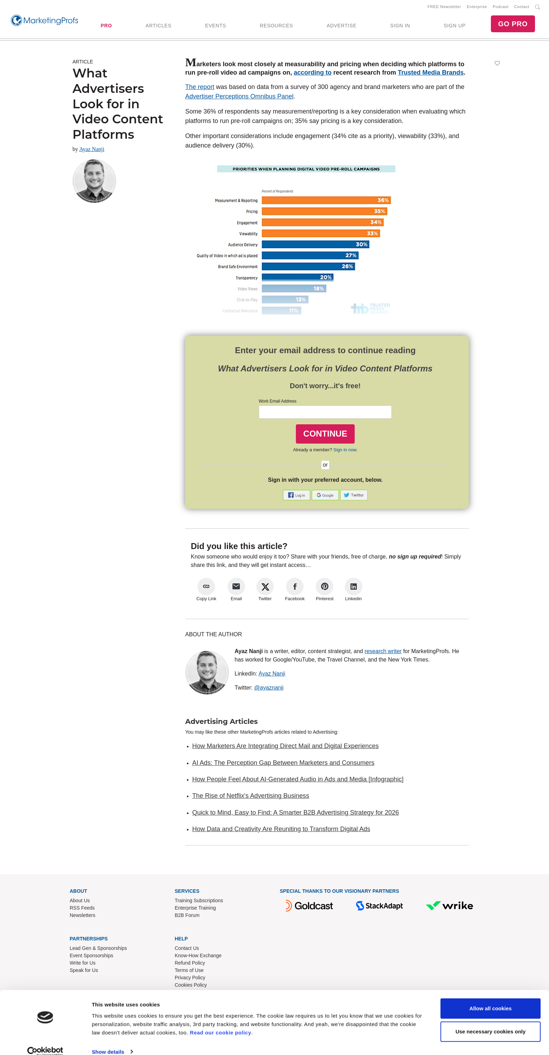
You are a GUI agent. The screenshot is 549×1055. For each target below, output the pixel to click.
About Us (80, 902)
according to (313, 73)
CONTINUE (325, 435)
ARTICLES (159, 26)
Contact (521, 7)
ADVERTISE (341, 26)
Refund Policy (190, 964)
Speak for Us (84, 971)
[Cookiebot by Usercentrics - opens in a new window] (45, 1041)
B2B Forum (187, 916)
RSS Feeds (82, 909)
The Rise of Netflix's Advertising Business (250, 797)
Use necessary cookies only (491, 1021)
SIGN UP (454, 26)
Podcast (500, 7)
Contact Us (187, 949)
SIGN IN (400, 26)
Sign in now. (345, 451)
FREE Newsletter (444, 7)
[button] (297, 496)
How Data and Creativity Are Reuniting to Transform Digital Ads (281, 830)
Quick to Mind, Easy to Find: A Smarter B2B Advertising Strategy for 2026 (295, 813)
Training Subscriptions (199, 902)
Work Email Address (278, 402)
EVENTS (215, 26)
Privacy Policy (190, 979)
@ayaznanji (269, 689)
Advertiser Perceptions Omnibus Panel (239, 97)
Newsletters (82, 916)
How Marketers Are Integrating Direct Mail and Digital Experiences (285, 747)
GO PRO (513, 24)
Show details (108, 1041)
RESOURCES (276, 26)
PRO (106, 26)
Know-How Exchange (198, 957)
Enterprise (477, 7)
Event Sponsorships (91, 957)
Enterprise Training (195, 909)
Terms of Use (189, 971)
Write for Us (83, 964)
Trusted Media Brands (431, 73)
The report (199, 88)
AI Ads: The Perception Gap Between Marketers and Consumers (283, 764)
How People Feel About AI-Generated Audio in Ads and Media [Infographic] (298, 780)
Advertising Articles (221, 723)
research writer (383, 653)
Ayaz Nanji (91, 150)
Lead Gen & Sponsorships (98, 949)
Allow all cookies (491, 998)
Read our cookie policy (220, 1022)
